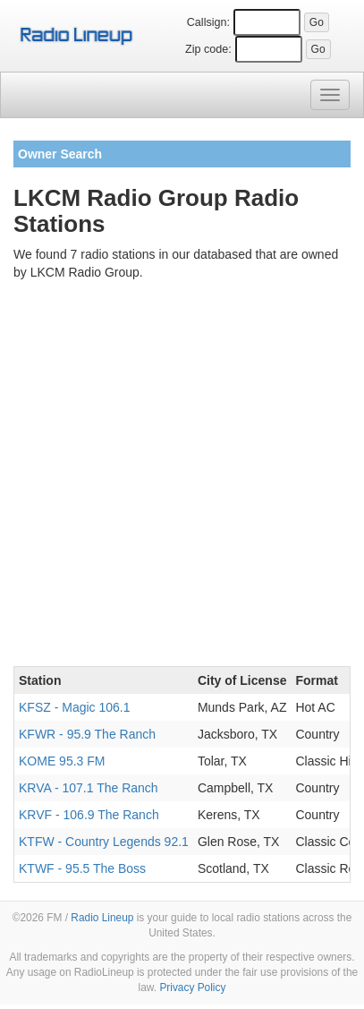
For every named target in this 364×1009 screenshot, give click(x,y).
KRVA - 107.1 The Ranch (88, 788)
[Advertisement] (182, 477)
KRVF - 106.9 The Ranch (89, 815)
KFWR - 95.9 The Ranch (87, 734)
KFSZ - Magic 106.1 (75, 707)
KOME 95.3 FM (62, 761)
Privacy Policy (192, 987)
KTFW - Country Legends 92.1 (104, 841)
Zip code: (208, 49)
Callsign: (208, 22)
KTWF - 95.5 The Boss (82, 868)
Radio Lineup (102, 917)
